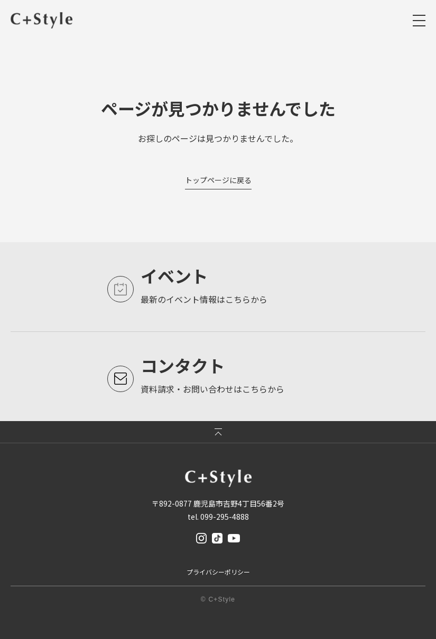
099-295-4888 (224, 516)
